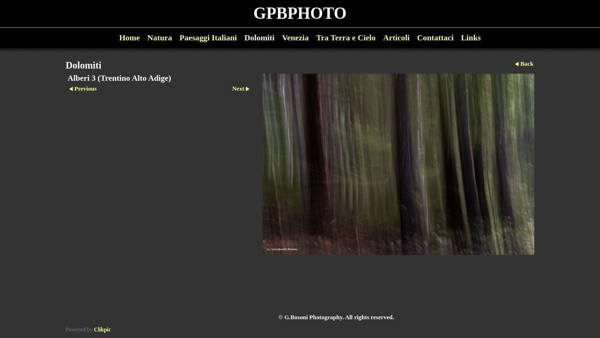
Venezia (295, 37)
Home (129, 37)
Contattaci (435, 37)
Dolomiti (259, 37)
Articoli (396, 37)
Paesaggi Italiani (208, 37)
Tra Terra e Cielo (346, 37)
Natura (159, 37)
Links (471, 37)
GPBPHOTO (300, 13)
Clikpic (102, 329)
